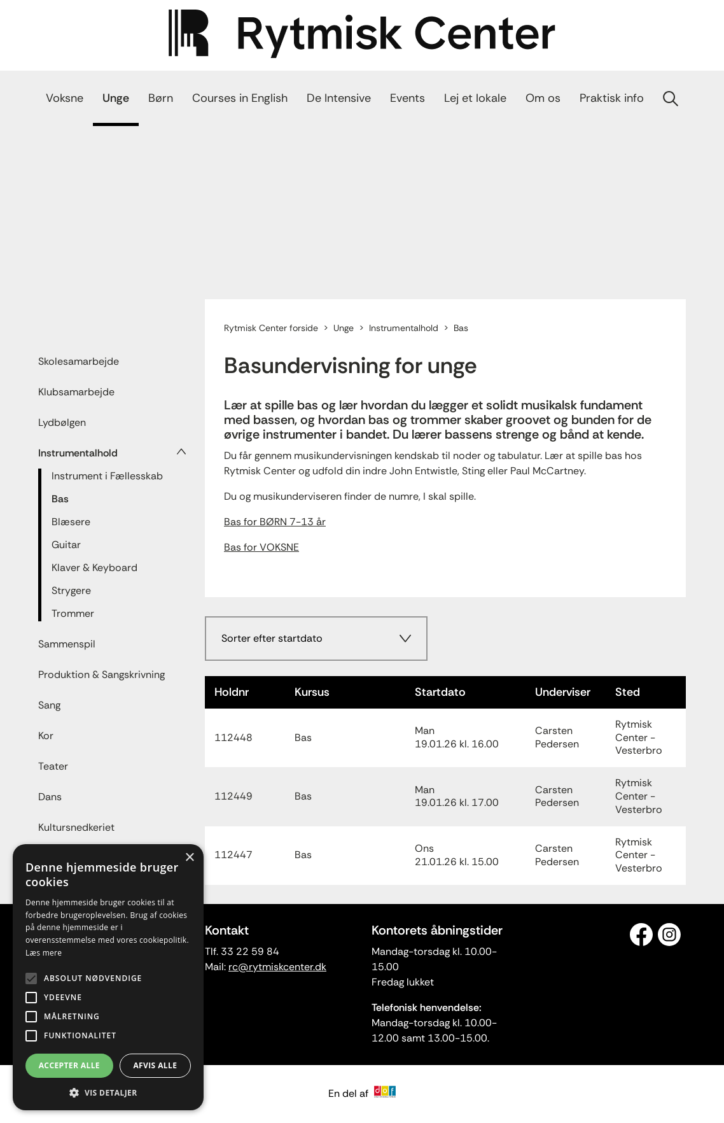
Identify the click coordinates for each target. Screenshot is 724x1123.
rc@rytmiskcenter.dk (277, 966)
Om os (543, 98)
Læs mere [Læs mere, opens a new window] (43, 952)
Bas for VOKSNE (261, 547)
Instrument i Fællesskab (107, 476)
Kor (45, 735)
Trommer (73, 613)
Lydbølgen (62, 422)
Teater (53, 766)
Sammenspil (66, 644)
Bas (60, 498)
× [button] (189, 858)
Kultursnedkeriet (76, 827)
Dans (50, 796)
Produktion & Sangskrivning (101, 674)
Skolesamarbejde (78, 361)
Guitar (66, 544)
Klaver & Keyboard (94, 567)
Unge (115, 98)
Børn (160, 98)
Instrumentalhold (78, 453)
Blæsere (71, 521)
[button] (108, 1092)
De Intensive (339, 98)
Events (407, 98)
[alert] (108, 977)
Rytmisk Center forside (271, 328)
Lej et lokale (475, 98)
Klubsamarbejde (76, 392)
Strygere (71, 590)
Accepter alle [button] (69, 1065)
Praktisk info (612, 98)
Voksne (64, 98)
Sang (49, 705)
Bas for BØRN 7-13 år (275, 521)
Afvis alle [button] (155, 1065)
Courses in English (240, 98)
